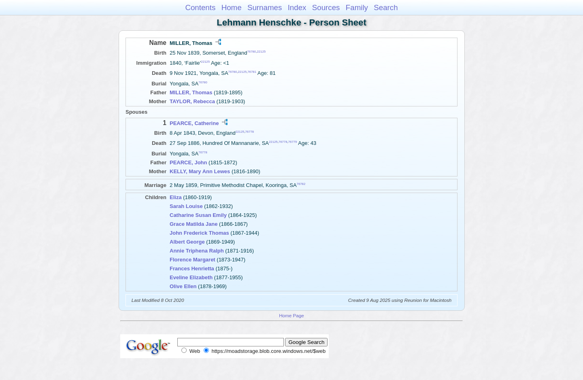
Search (386, 7)
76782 (301, 183)
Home (231, 7)
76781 (251, 72)
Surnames (264, 7)
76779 (292, 142)
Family (357, 7)
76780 (251, 51)
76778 (249, 132)
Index (297, 7)
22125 (261, 51)
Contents (200, 7)
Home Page (291, 315)
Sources (326, 7)
